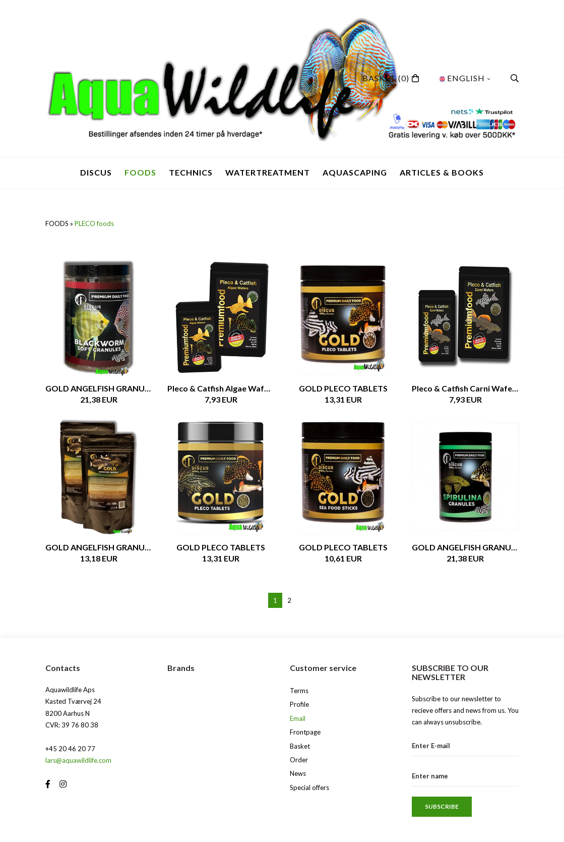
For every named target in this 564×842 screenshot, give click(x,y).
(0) (385, 78)
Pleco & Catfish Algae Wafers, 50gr (221, 388)
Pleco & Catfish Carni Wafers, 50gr (465, 388)
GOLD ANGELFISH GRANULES (99, 388)
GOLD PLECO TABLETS (343, 388)
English (465, 78)
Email (297, 718)
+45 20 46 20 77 (70, 749)
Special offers (309, 787)
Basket (300, 746)
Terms (299, 691)
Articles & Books (442, 172)
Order (299, 760)
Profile (299, 704)
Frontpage (305, 732)
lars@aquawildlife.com (78, 760)
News (298, 773)
